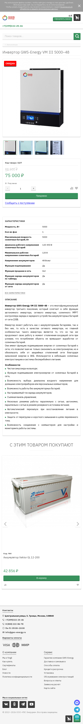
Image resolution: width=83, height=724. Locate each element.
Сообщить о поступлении (20, 203)
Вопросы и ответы (52, 681)
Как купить (7, 662)
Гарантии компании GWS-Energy (59, 658)
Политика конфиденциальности (17, 677)
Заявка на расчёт (52, 684)
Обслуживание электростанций (59, 677)
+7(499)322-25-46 (12, 26)
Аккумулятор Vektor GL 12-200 (21, 557)
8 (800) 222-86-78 (14, 624)
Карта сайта (49, 688)
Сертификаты (8, 665)
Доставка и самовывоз (55, 662)
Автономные (12, 45)
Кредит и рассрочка (53, 669)
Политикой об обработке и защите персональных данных (46, 8)
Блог (4, 669)
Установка (49, 673)
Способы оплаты (52, 665)
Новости (6, 673)
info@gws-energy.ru (15, 632)
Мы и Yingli (7, 658)
